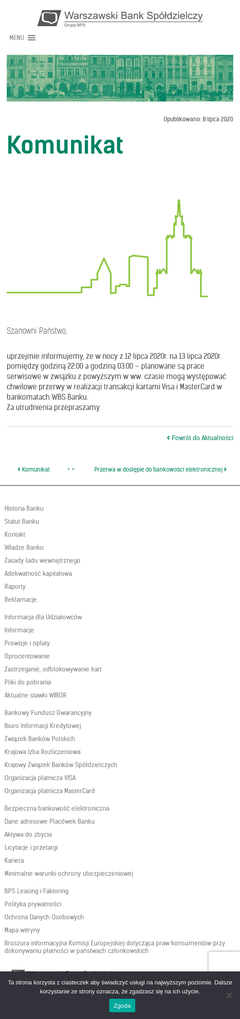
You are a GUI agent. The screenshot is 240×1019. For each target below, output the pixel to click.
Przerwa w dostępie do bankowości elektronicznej (160, 469)
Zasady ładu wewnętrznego (42, 560)
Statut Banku (21, 521)
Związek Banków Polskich (39, 739)
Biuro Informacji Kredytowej (42, 726)
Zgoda (122, 1005)
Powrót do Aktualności (200, 438)
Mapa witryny (22, 930)
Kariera (14, 860)
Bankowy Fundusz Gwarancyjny (48, 713)
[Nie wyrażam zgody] (228, 995)
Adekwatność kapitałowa (38, 573)
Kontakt (14, 534)
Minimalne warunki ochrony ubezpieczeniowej (68, 873)
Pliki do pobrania (27, 682)
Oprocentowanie (27, 656)
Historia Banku (24, 508)
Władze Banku (24, 547)
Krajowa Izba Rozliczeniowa (42, 752)
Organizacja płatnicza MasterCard (49, 791)
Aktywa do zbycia (28, 834)
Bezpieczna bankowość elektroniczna (56, 808)
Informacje (19, 630)
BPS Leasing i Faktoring (36, 891)
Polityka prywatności (32, 904)
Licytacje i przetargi (31, 847)
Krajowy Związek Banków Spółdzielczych (60, 765)
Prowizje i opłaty (27, 643)
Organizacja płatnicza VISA (40, 778)
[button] (16, 38)
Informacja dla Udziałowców (43, 617)
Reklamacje (20, 600)
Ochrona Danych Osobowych (44, 917)
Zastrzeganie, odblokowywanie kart (53, 669)
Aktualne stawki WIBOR (35, 695)
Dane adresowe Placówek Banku (49, 821)
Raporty (15, 586)
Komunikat (34, 469)
